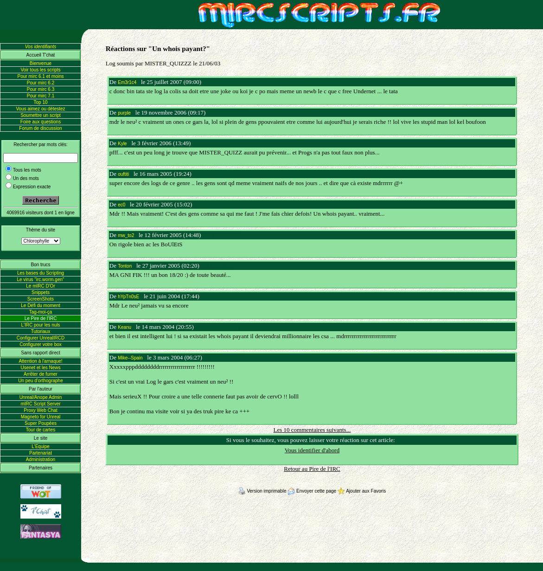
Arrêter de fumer (40, 374)
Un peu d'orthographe (40, 380)
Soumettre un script (40, 115)
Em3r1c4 (127, 82)
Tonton (125, 266)
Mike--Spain (130, 357)
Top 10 (40, 102)
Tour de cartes (40, 429)
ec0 (121, 204)
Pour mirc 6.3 (40, 89)
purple (124, 112)
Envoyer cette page (312, 491)
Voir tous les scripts (40, 69)
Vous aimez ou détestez (40, 108)
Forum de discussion (40, 128)
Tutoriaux (40, 331)
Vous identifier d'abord (312, 450)
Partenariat (40, 453)
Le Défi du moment (40, 305)
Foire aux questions (40, 121)
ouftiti (123, 174)
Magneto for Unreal (41, 416)
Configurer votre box (40, 344)
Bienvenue (40, 63)
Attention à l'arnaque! (40, 361)
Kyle (122, 143)
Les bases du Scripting (40, 273)
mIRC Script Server (40, 403)
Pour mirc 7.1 (40, 95)
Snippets (41, 292)
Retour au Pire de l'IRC (312, 468)
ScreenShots (40, 299)
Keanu (124, 327)
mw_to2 (126, 235)
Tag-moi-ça (40, 311)
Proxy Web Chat (40, 410)
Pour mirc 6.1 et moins (40, 76)
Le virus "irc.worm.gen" (40, 279)
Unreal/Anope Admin (40, 397)
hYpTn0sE (128, 296)
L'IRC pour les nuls (40, 324)
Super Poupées (41, 423)
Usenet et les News (40, 367)
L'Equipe (41, 446)
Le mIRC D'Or (40, 286)
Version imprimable (263, 491)
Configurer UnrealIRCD (40, 337)
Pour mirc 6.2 (40, 82)
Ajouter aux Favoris (362, 491)
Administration (40, 459)
